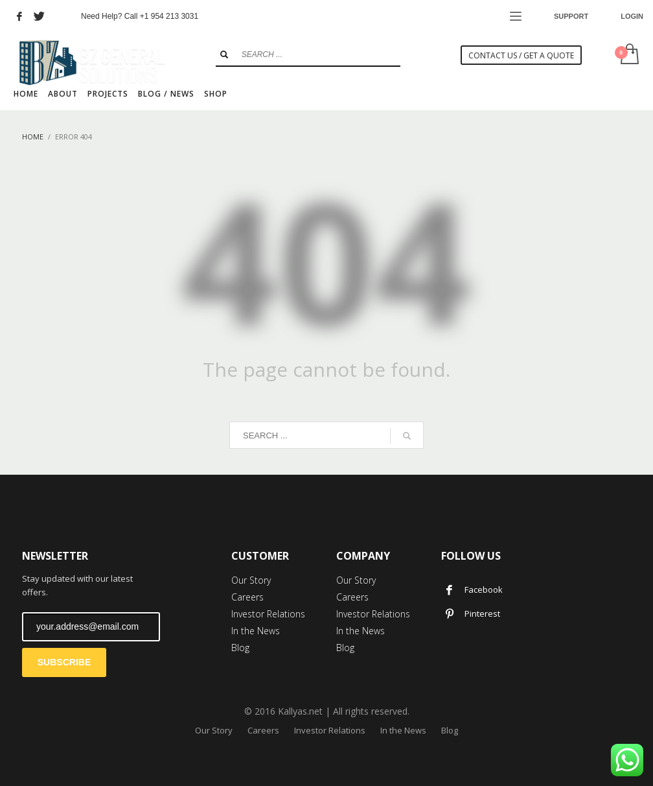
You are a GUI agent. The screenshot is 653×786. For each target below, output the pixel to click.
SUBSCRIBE (64, 662)
